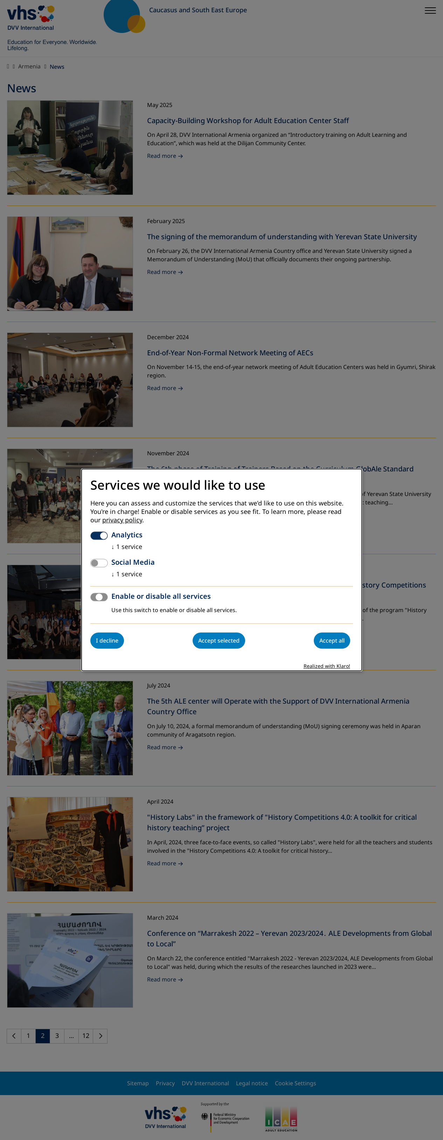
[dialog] (222, 570)
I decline (107, 641)
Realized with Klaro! (327, 666)
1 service (126, 547)
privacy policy (122, 520)
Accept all (332, 641)
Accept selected (219, 641)
